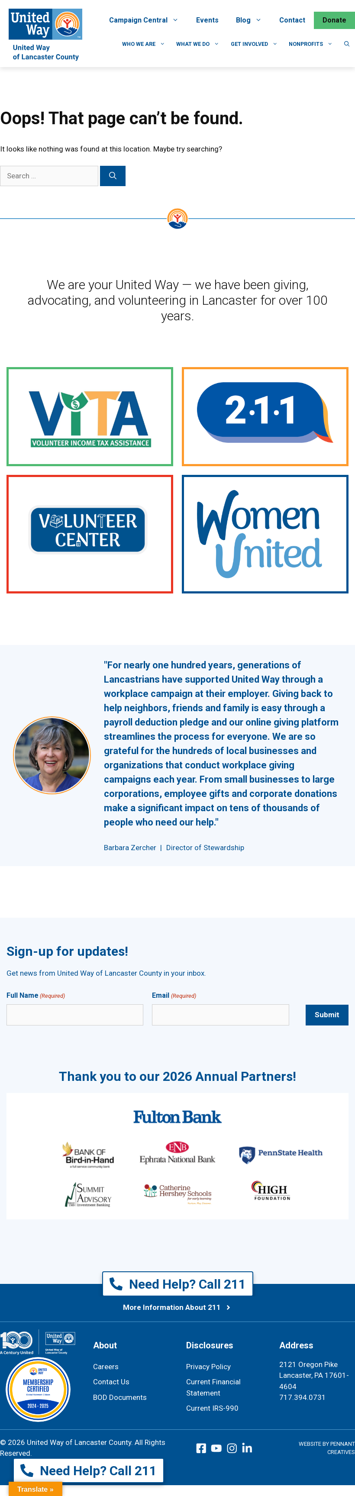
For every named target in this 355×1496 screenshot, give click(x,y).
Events (207, 20)
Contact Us (111, 1381)
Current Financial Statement (213, 1387)
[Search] (113, 176)
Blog (253, 20)
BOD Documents (120, 1397)
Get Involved (257, 44)
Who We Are (146, 44)
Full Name (35, 995)
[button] (347, 44)
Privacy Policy (208, 1366)
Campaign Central (148, 20)
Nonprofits (314, 44)
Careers (106, 1366)
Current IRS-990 (212, 1408)
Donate (334, 20)
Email (174, 995)
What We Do (200, 44)
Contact (292, 20)
